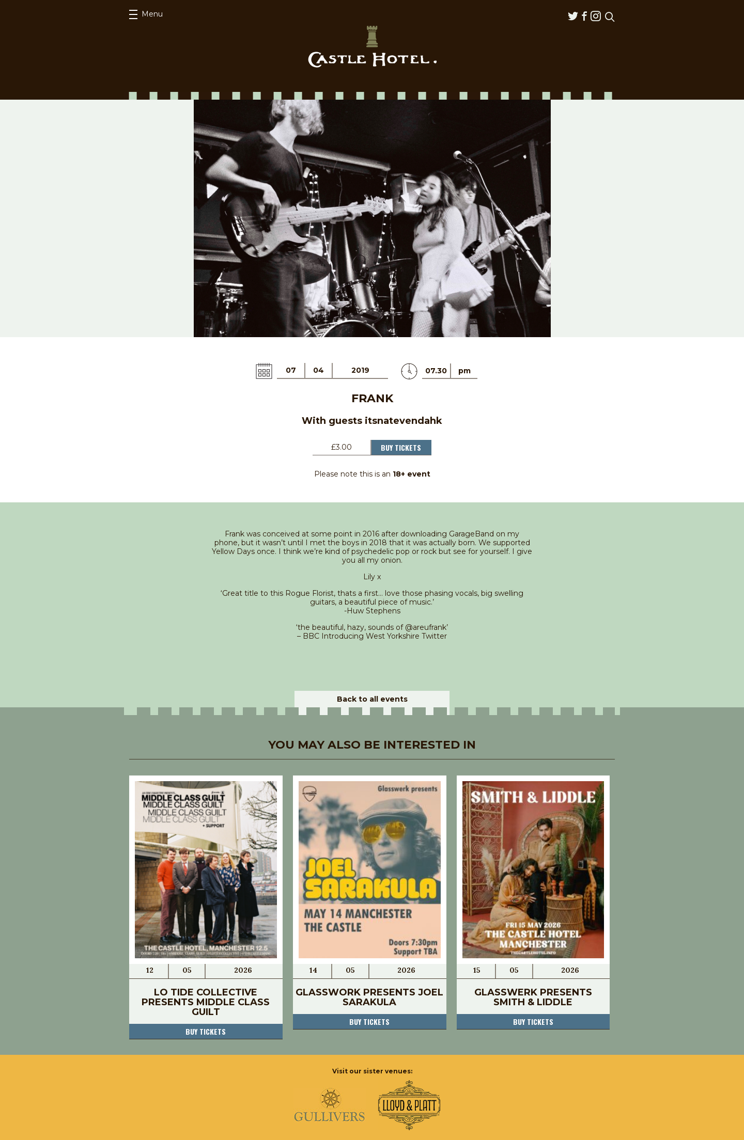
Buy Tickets (401, 447)
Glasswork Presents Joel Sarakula (369, 997)
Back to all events (372, 699)
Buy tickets (205, 1031)
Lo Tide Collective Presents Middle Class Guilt (206, 1002)
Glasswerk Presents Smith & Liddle (533, 997)
